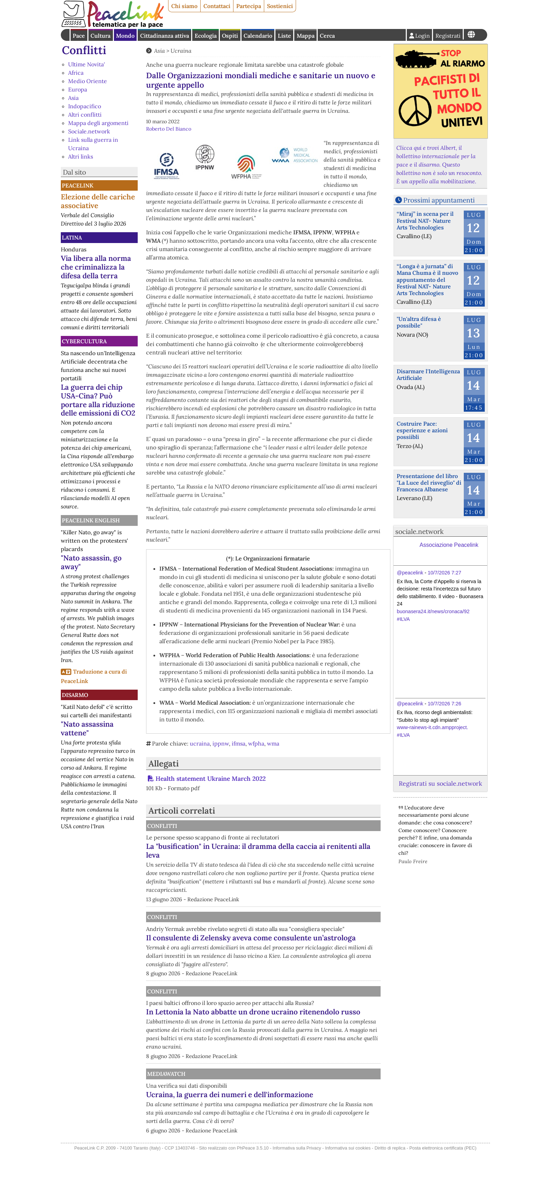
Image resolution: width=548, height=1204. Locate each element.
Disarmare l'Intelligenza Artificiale (428, 374)
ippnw (220, 743)
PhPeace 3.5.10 (253, 1199)
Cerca (327, 35)
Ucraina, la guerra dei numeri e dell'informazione (272, 1133)
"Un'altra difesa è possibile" (419, 322)
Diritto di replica (390, 1199)
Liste (284, 35)
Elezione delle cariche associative (98, 201)
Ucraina (181, 50)
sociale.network (419, 531)
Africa (76, 72)
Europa (77, 89)
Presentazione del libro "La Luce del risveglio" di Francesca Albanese (429, 482)
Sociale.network (89, 131)
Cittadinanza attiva (164, 35)
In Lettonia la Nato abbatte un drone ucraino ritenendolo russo (294, 1042)
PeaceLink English (91, 520)
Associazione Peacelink (449, 545)
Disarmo (75, 694)
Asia (73, 97)
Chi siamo (184, 5)
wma (273, 743)
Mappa (306, 35)
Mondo (125, 35)
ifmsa (238, 743)
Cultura (100, 35)
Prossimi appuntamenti (439, 200)
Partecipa (248, 5)
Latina (72, 237)
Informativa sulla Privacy (297, 1199)
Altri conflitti (85, 114)
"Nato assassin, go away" (91, 562)
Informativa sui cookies (347, 1199)
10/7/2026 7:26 (444, 703)
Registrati (448, 35)
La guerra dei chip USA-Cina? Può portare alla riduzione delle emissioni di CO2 (98, 400)
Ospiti (230, 35)
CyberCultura (84, 341)
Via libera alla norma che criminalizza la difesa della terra (96, 267)
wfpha (256, 743)
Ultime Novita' (86, 64)
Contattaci (216, 5)
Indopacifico (84, 106)
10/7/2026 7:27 (444, 572)
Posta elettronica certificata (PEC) (442, 1199)
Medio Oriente (87, 81)
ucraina (200, 743)
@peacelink (410, 572)
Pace (79, 35)
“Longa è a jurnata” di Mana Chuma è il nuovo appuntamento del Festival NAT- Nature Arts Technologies (427, 279)
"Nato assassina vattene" (87, 728)
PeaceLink (77, 185)
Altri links (80, 156)
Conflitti (84, 50)
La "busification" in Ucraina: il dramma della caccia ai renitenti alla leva (293, 851)
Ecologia (206, 35)
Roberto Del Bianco (168, 129)
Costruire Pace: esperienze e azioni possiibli (422, 430)
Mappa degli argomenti (98, 122)
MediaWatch (238, 1107)
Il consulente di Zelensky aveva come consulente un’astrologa (282, 950)
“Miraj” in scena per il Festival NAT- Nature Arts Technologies (425, 220)
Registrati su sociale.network (440, 783)
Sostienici (280, 5)
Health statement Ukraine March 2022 (211, 778)
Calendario (258, 35)
